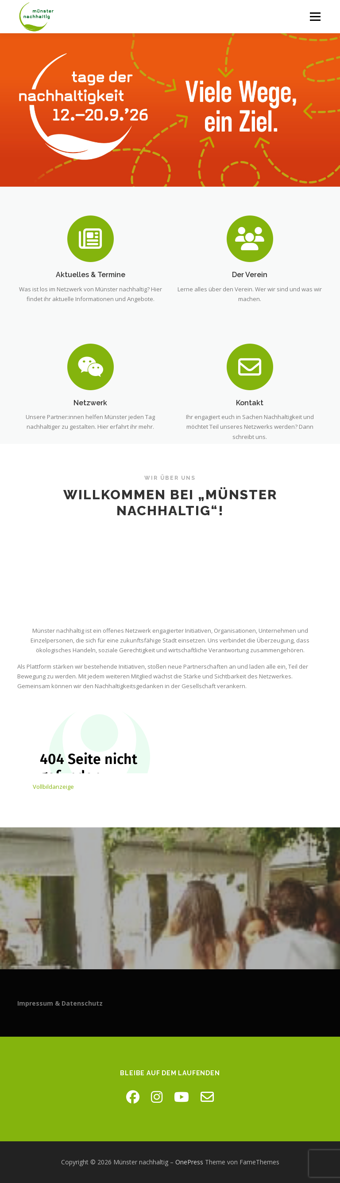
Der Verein (249, 274)
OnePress (189, 1162)
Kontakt (249, 423)
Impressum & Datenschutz (60, 1003)
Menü (315, 16)
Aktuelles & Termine (90, 274)
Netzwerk (90, 423)
